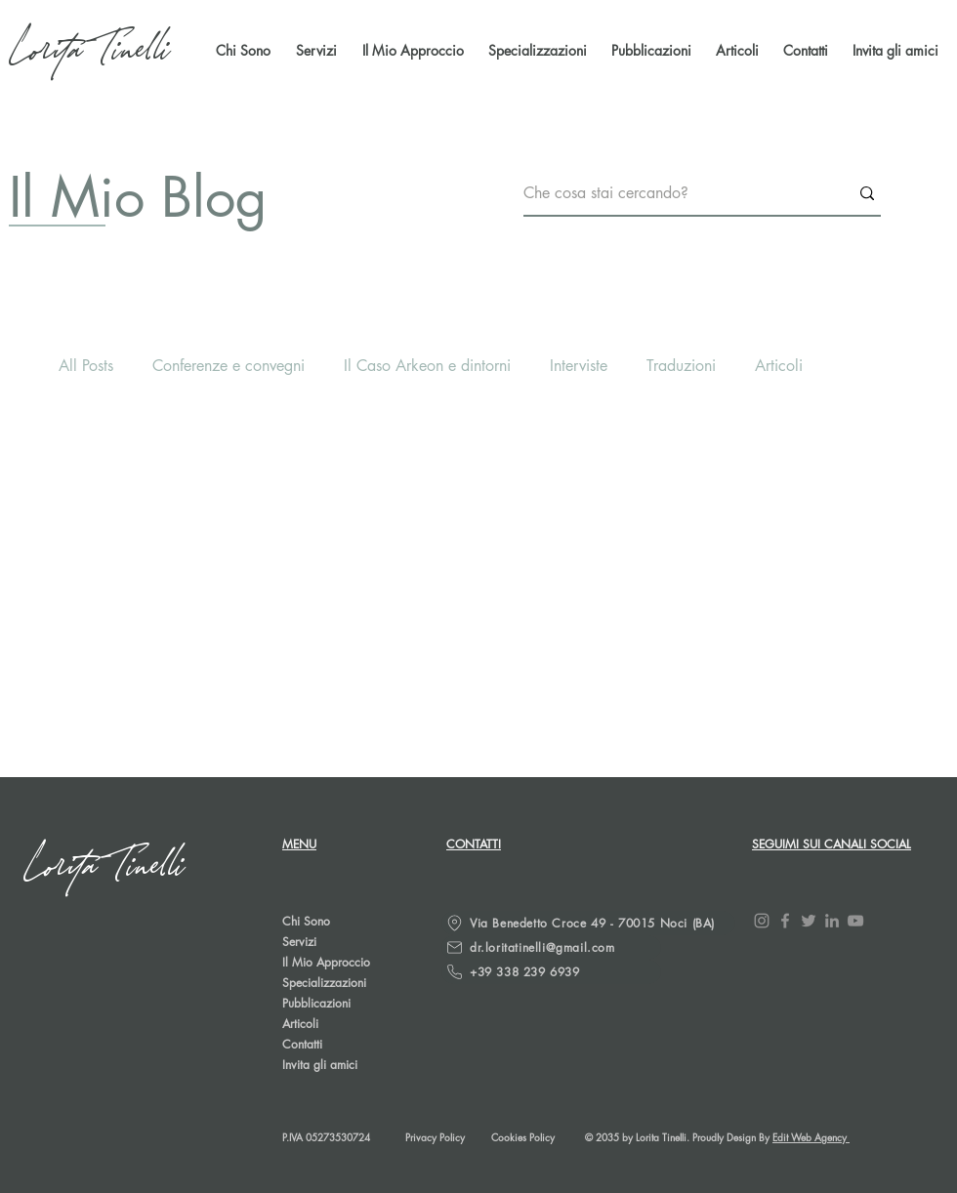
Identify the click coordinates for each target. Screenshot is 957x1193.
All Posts (86, 365)
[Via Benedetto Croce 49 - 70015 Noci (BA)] (588, 923)
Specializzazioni (324, 982)
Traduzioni (681, 365)
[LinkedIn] (832, 920)
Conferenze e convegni (228, 365)
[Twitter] (808, 920)
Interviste (578, 365)
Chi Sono (306, 921)
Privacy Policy (435, 1137)
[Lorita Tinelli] (92, 51)
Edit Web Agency (811, 1137)
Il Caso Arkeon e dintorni (427, 365)
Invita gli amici (319, 1064)
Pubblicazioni (316, 1003)
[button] (649, 50)
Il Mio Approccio (326, 962)
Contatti (302, 1044)
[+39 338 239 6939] (551, 972)
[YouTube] (855, 920)
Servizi (299, 941)
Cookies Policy (523, 1137)
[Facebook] (785, 920)
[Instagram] (761, 920)
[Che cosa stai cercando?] (671, 194)
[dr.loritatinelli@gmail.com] (551, 947)
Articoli (779, 365)
